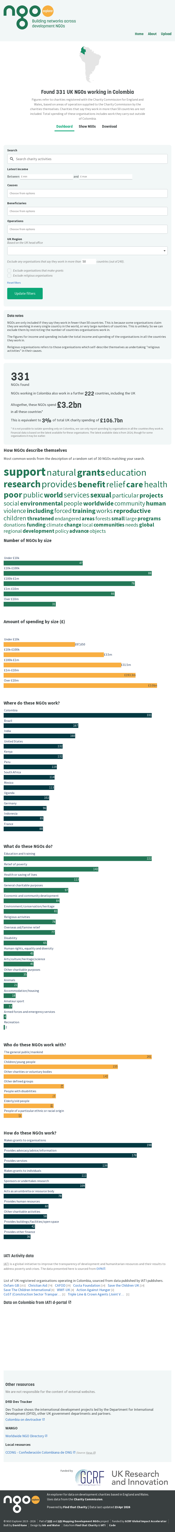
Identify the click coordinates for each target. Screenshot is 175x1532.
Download (109, 126)
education (126, 472)
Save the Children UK (123, 1285)
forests (103, 518)
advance (79, 531)
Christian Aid (37, 1285)
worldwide (98, 503)
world (53, 495)
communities (109, 524)
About (152, 33)
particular (125, 495)
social (11, 503)
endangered (68, 518)
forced (63, 511)
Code (112, 1525)
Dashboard (64, 126)
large (131, 518)
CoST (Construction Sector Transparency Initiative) (32, 1294)
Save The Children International (27, 1290)
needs (131, 524)
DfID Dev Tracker (18, 1401)
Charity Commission (88, 1499)
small (118, 518)
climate (55, 524)
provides (59, 484)
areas (88, 518)
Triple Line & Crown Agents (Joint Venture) (96, 1294)
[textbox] (25, 193)
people (73, 503)
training (83, 511)
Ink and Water (51, 1525)
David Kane (20, 1525)
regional (13, 531)
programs (149, 518)
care (134, 484)
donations (15, 524)
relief (115, 484)
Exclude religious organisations (30, 276)
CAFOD (60, 1285)
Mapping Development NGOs (81, 1521)
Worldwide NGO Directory (25, 1436)
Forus (89, 1452)
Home (139, 33)
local (87, 524)
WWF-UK (63, 1290)
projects (151, 495)
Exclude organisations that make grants (35, 271)
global (146, 524)
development (38, 531)
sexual (100, 495)
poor (13, 494)
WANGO (11, 1428)
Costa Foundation (86, 1285)
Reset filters (14, 282)
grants (91, 472)
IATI (103, 1525)
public (33, 495)
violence (15, 511)
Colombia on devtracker (23, 1420)
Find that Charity (75, 1507)
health (155, 484)
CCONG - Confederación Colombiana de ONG (39, 1452)
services (76, 495)
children (15, 518)
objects (98, 531)
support (25, 471)
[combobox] (87, 193)
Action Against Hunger (93, 1290)
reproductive (132, 511)
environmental (41, 503)
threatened (40, 518)
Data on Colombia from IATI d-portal (36, 1302)
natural (61, 472)
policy (62, 531)
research (22, 484)
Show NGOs (87, 126)
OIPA (99, 1269)
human (156, 503)
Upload (166, 33)
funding (36, 524)
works (104, 511)
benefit (91, 484)
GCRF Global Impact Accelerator (146, 1521)
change (72, 524)
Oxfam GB (11, 1285)
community (129, 503)
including (40, 511)
